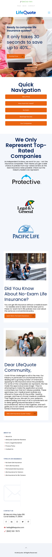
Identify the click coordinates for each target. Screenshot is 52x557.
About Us (9, 436)
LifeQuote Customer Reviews (16, 440)
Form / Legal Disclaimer (14, 443)
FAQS (19, 6)
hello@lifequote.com (15, 527)
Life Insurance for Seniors (14, 472)
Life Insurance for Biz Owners (16, 475)
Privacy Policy (10, 446)
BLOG (24, 6)
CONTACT (31, 6)
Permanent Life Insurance (14, 469)
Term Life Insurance (12, 466)
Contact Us (9, 449)
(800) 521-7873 (27, 2)
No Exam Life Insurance (14, 463)
